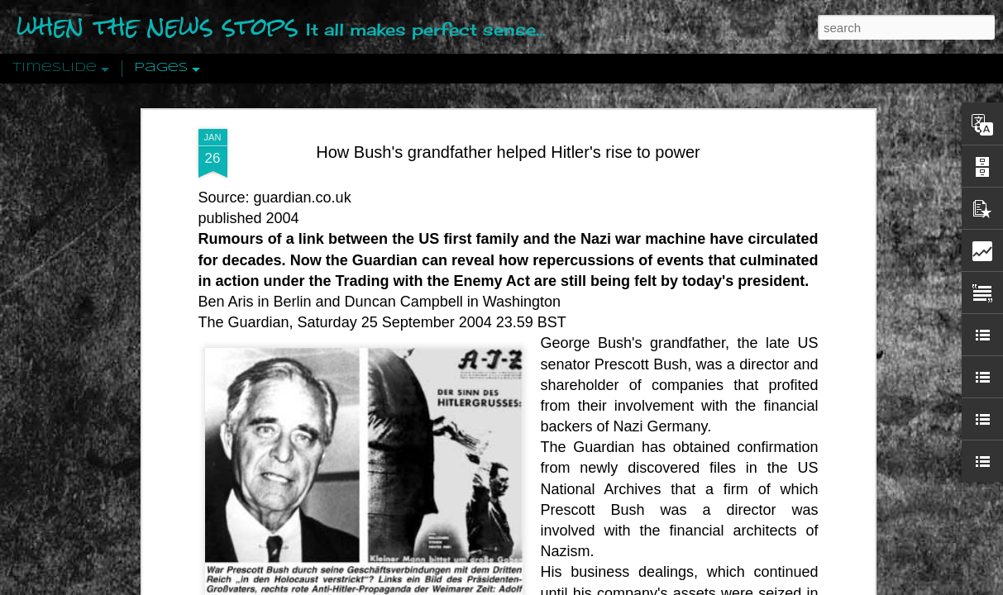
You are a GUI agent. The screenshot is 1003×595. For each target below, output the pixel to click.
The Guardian (243, 314)
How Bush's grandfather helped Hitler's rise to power (508, 143)
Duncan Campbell (404, 292)
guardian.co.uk (300, 188)
